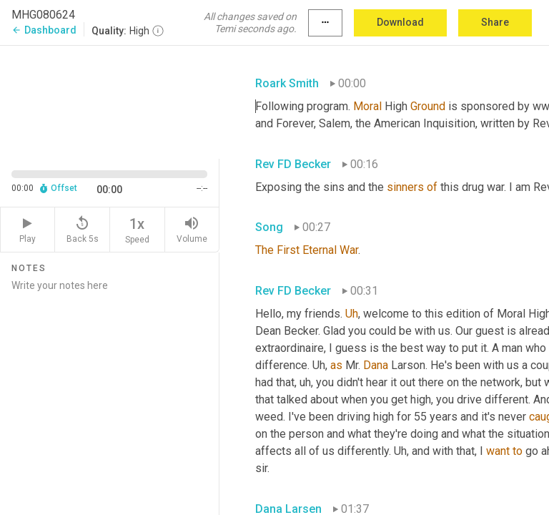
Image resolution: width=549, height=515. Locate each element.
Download (400, 22)
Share (495, 22)
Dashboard (43, 30)
